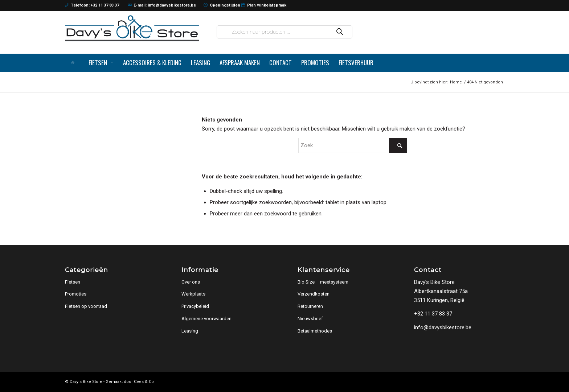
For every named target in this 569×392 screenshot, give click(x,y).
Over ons (190, 282)
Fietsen (72, 282)
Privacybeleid (195, 306)
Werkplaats (193, 294)
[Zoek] (352, 145)
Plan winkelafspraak (264, 5)
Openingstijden (222, 5)
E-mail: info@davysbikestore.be (162, 5)
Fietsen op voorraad (86, 306)
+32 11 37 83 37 (433, 313)
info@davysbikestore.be (442, 327)
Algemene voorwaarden (206, 318)
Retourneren (310, 306)
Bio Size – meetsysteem (323, 282)
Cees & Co (144, 381)
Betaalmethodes (315, 331)
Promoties (75, 294)
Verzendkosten (313, 294)
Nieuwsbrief (310, 318)
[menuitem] (74, 63)
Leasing (189, 331)
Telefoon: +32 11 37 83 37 (92, 5)
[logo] (132, 28)
